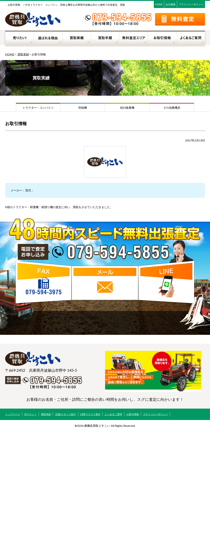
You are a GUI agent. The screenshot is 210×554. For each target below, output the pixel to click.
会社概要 (171, 4)
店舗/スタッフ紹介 (65, 414)
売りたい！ (30, 414)
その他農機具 (171, 107)
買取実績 (23, 54)
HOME (159, 4)
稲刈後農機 (127, 107)
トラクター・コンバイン (38, 107)
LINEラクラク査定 (90, 414)
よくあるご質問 (113, 414)
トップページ (12, 414)
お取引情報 (132, 414)
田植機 (82, 107)
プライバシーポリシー (191, 4)
